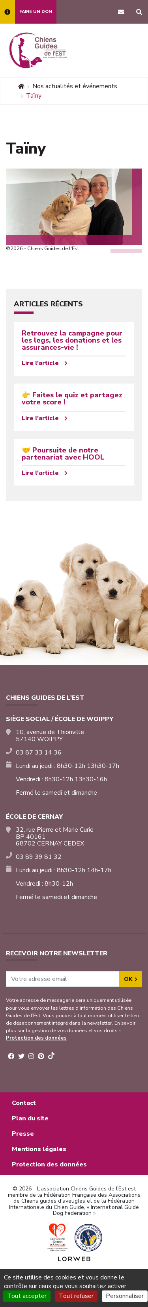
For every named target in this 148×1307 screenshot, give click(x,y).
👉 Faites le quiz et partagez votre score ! (72, 398)
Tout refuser (76, 1296)
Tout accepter (27, 1296)
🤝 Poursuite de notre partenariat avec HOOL (63, 454)
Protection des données (36, 1038)
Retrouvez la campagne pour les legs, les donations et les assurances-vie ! (72, 340)
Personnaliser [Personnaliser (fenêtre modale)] (125, 1296)
